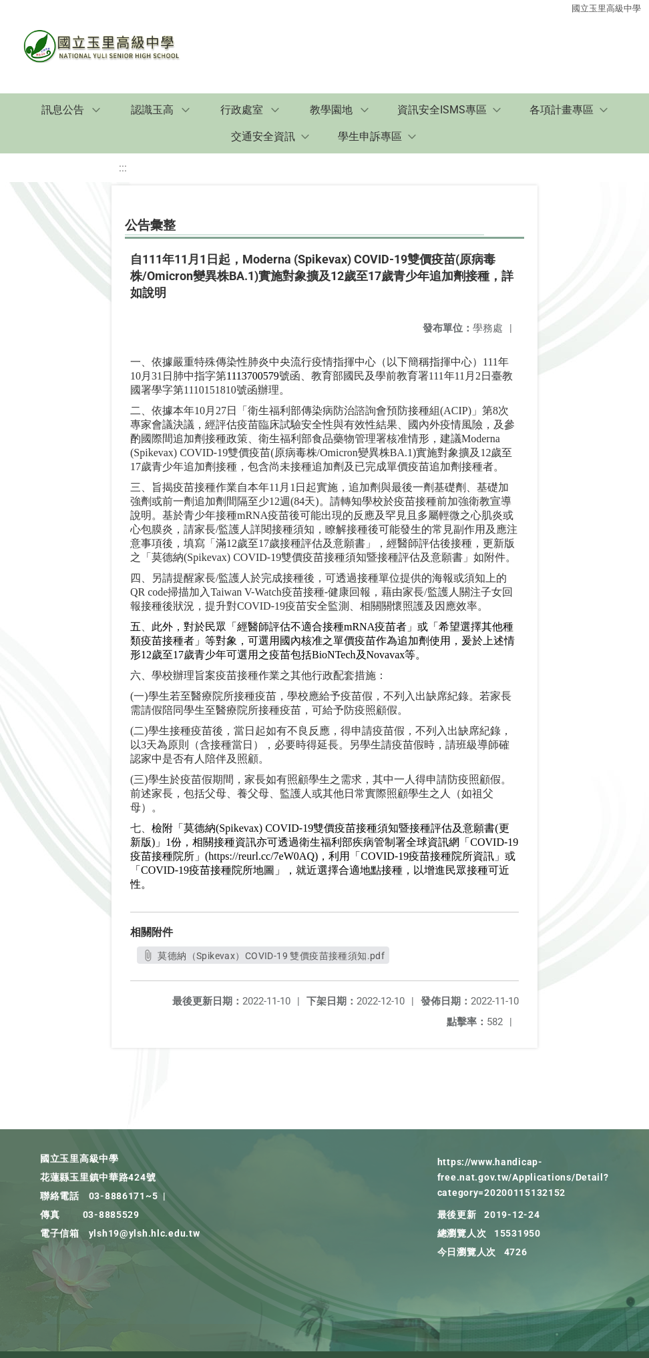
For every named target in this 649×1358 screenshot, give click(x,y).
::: (123, 167)
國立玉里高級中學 (606, 8)
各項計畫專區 (561, 109)
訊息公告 (62, 109)
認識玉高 (152, 109)
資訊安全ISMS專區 (442, 109)
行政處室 (241, 109)
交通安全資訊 (263, 136)
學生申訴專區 (370, 136)
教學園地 (331, 109)
